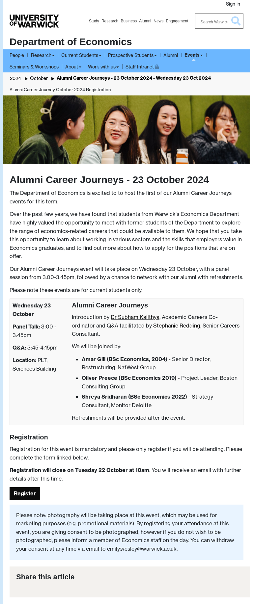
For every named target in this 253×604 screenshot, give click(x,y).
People (17, 55)
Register (25, 493)
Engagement (177, 21)
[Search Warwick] (219, 21)
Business (129, 21)
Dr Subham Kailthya (135, 317)
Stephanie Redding (176, 325)
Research (109, 21)
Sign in (233, 4)
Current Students (79, 55)
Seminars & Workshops (34, 66)
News (158, 21)
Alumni (145, 21)
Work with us (102, 66)
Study (94, 21)
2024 (15, 78)
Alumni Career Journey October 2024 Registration (60, 89)
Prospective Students (131, 55)
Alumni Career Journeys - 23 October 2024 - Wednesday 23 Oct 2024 (134, 78)
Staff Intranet (142, 66)
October (39, 78)
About (71, 66)
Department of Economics (71, 41)
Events (192, 55)
